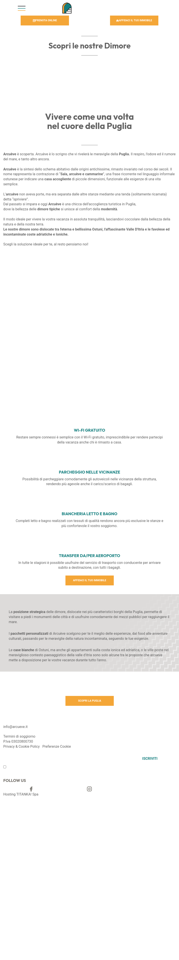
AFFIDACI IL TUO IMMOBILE (134, 20)
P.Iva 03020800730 (18, 741)
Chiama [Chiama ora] (112, 7)
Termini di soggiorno (19, 736)
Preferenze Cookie (56, 746)
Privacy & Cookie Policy (21, 746)
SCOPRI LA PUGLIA (89, 700)
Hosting (9, 794)
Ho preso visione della (26, 767)
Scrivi (157, 7)
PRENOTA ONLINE (45, 20)
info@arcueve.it (15, 727)
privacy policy (38, 767)
